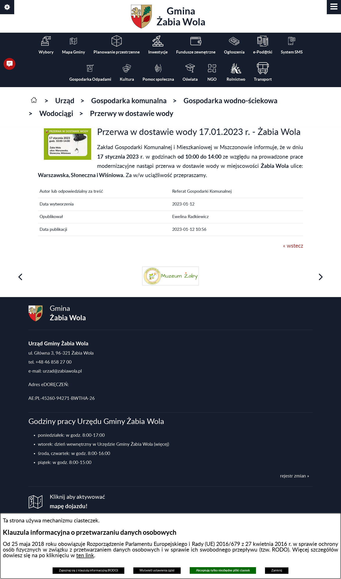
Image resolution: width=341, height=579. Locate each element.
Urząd (64, 101)
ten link (85, 555)
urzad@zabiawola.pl (62, 371)
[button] (334, 7)
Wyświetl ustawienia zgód (156, 570)
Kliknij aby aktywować (77, 501)
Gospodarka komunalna (129, 101)
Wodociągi (56, 113)
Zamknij (276, 570)
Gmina (168, 16)
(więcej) (161, 444)
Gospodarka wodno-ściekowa (231, 101)
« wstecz (293, 246)
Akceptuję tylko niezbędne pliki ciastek (223, 570)
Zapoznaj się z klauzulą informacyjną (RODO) (88, 570)
